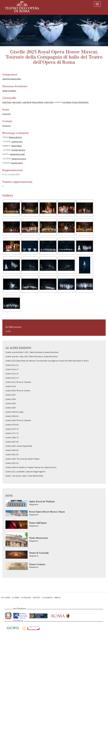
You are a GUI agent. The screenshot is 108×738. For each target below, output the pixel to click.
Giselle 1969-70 (12, 437)
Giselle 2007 (11, 395)
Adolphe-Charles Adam (11, 79)
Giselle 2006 (11, 399)
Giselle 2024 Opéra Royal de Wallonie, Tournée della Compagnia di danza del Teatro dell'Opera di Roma (47, 360)
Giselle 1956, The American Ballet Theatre (22, 459)
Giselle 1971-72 (12, 433)
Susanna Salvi (17, 141)
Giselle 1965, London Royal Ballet (19, 446)
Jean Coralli (16, 102)
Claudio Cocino (17, 163)
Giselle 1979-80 (12, 424)
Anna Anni (6, 114)
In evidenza (47, 597)
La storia (16, 597)
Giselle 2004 (11, 407)
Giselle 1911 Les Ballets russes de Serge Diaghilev (25, 471)
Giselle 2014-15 (12, 373)
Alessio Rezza (16, 145)
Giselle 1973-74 (12, 429)
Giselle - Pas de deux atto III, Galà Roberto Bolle (24, 476)
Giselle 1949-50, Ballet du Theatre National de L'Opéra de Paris (31, 467)
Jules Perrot (26, 102)
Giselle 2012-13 (12, 378)
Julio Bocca (67, 102)
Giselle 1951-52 (12, 463)
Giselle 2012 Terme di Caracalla (18, 382)
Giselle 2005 (11, 403)
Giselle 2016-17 (12, 369)
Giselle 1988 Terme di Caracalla (18, 420)
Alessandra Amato (17, 154)
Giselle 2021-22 (12, 365)
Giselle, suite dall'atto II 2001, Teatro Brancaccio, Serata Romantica (32, 352)
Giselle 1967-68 (12, 442)
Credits (57, 597)
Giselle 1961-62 (12, 454)
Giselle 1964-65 (12, 450)
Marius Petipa (37, 102)
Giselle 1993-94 (12, 416)
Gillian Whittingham (80, 102)
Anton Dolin (49, 102)
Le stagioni (26, 597)
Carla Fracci (6, 102)
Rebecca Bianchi (15, 137)
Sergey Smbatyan (9, 90)
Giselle (8, 331)
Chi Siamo (5, 597)
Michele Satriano (18, 150)
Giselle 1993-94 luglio (14, 412)
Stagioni (33, 504)
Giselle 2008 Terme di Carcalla (18, 390)
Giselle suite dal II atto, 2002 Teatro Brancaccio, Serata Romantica (32, 356)
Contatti (36, 597)
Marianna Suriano (18, 158)
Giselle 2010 (11, 386)
